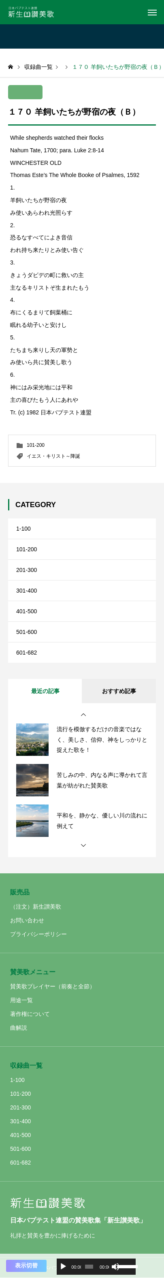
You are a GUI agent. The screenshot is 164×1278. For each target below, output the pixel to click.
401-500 (26, 611)
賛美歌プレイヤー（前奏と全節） (52, 986)
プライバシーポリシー (38, 934)
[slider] (89, 1267)
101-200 (36, 445)
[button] (83, 715)
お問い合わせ (27, 920)
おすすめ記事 (119, 691)
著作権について (30, 1014)
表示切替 (26, 1265)
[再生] (63, 1267)
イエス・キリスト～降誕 (53, 456)
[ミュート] (115, 1267)
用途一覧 (21, 1000)
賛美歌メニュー (32, 972)
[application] (96, 1267)
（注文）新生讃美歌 (35, 906)
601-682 (26, 652)
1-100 (23, 528)
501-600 (26, 632)
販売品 (20, 892)
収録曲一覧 (26, 1065)
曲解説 (18, 1027)
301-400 (26, 590)
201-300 (26, 570)
